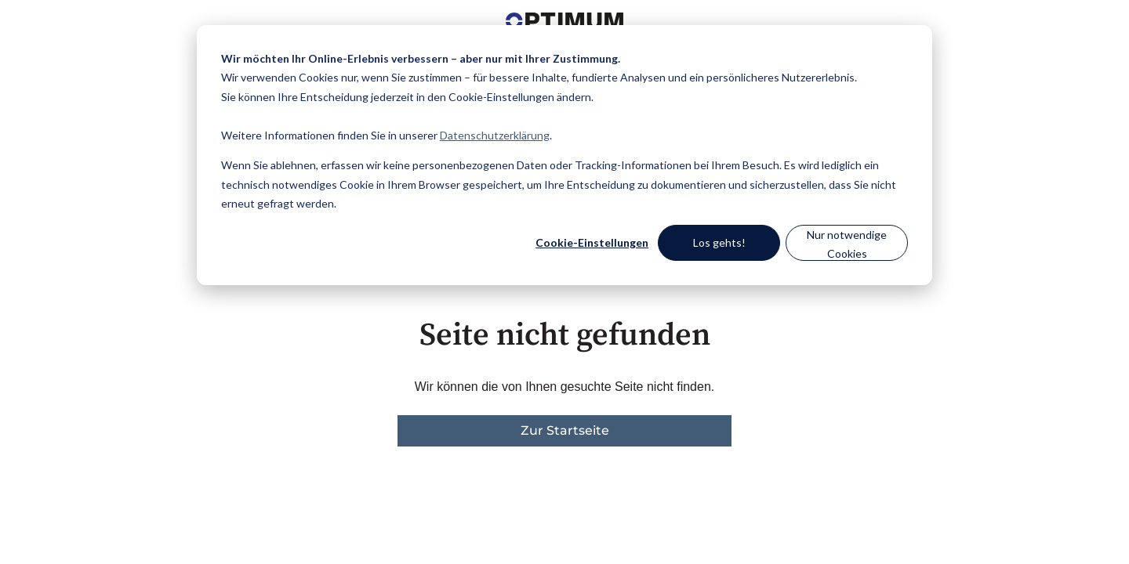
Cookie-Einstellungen (591, 242)
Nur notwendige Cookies (847, 244)
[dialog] (564, 155)
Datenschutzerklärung (495, 135)
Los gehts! (719, 242)
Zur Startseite (565, 430)
